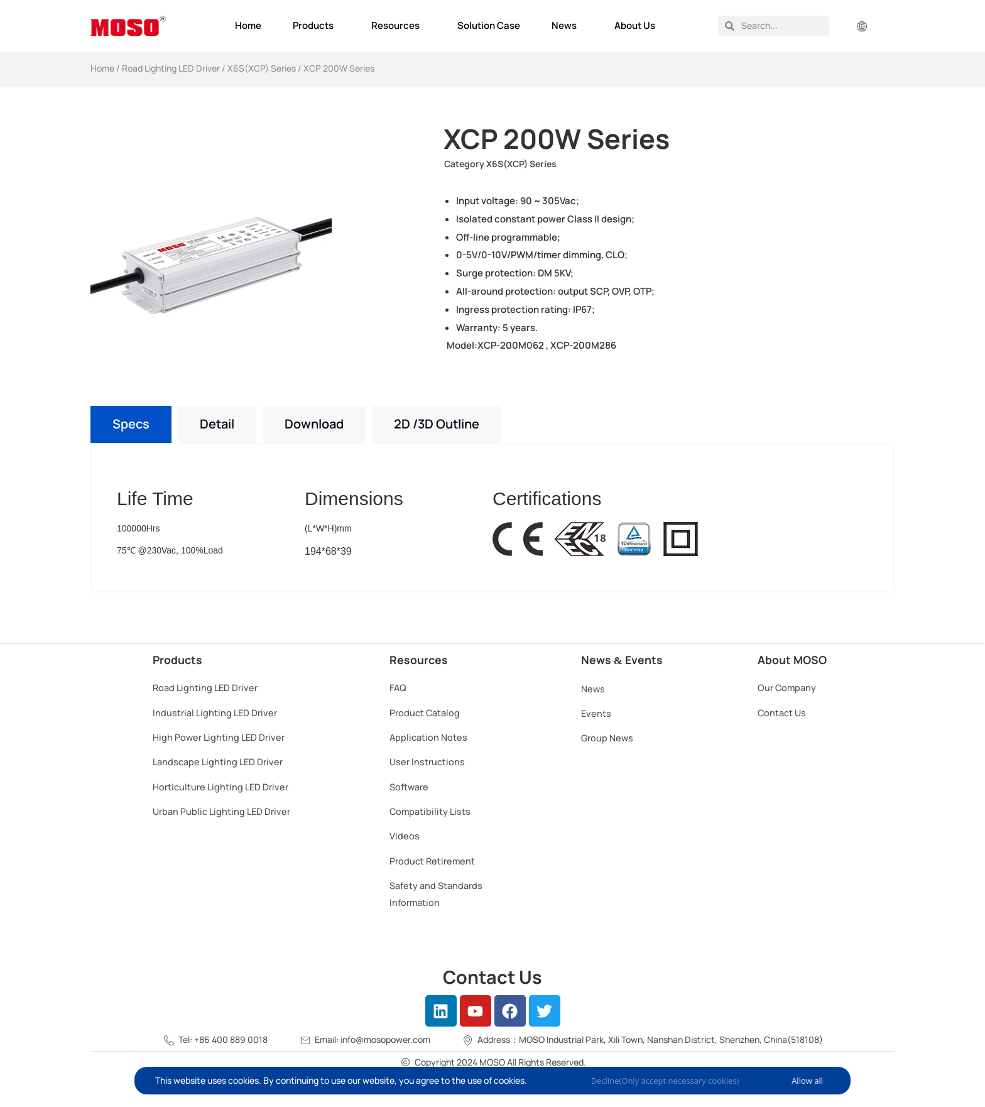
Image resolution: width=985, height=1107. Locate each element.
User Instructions (427, 762)
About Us (637, 25)
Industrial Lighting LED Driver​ (215, 713)
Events (596, 713)
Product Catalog (424, 713)
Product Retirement (432, 861)
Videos (404, 836)
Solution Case (488, 25)
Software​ (408, 787)
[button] (861, 27)
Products (316, 25)
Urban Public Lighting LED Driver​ (221, 811)
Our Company (787, 688)
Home (248, 25)
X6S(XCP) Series (261, 68)
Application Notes (428, 737)
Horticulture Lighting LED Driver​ (220, 787)
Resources (398, 25)
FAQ (397, 688)
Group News (607, 738)
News (567, 25)
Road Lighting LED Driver (171, 68)
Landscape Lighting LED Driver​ (218, 762)
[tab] (130, 424)
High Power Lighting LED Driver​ (219, 737)
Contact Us (782, 713)
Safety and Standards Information (435, 894)
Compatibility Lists (430, 811)
